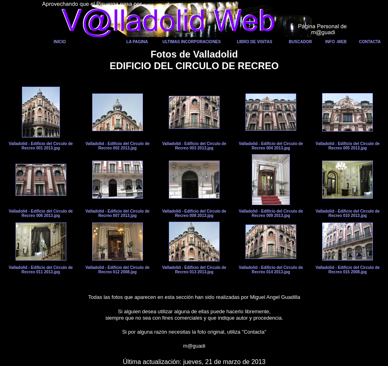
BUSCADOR (300, 42)
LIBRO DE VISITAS (254, 42)
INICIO (59, 42)
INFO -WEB (335, 42)
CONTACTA (370, 42)
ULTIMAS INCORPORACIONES (191, 42)
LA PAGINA (137, 42)
